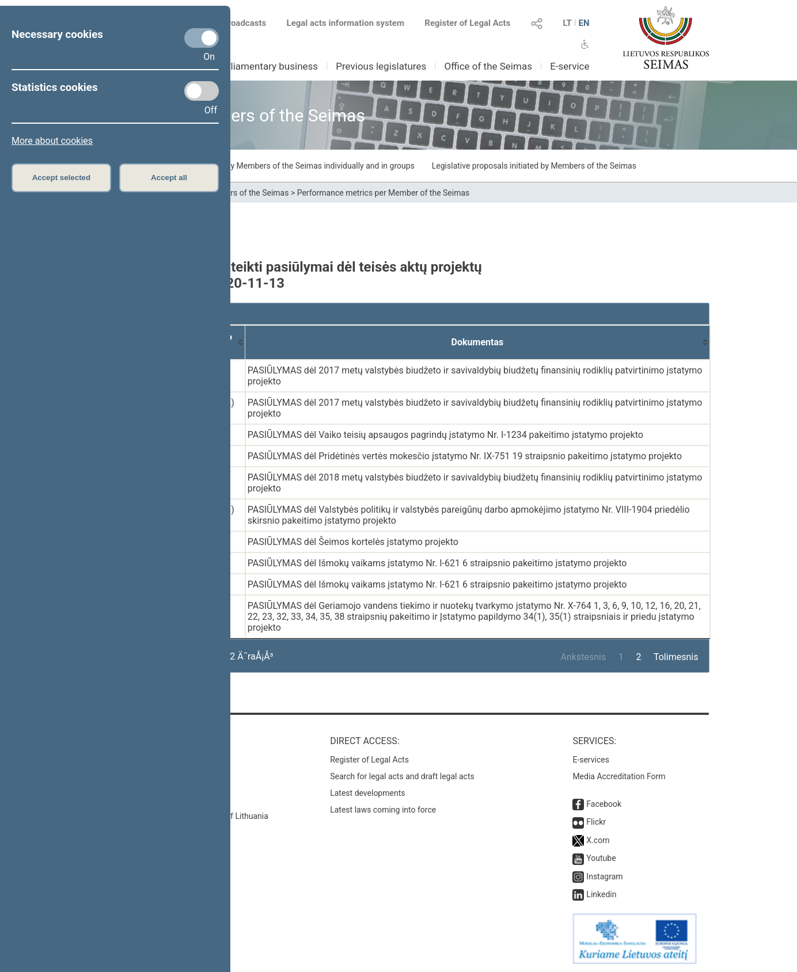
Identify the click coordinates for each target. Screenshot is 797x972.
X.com (597, 840)
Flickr (596, 821)
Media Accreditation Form (618, 776)
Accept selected (61, 177)
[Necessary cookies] (201, 38)
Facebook (603, 804)
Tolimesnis (676, 656)
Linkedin (601, 894)
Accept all (169, 177)
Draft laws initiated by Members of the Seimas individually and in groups (286, 165)
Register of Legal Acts (467, 23)
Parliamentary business (267, 66)
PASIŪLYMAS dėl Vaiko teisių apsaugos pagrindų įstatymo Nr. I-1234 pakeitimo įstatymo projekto (445, 434)
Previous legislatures (381, 66)
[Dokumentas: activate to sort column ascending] (477, 342)
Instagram (604, 876)
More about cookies (52, 140)
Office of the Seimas (488, 66)
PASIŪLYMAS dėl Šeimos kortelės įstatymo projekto (353, 541)
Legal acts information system (345, 23)
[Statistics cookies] (201, 91)
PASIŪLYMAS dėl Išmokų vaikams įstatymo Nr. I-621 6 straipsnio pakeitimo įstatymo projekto (437, 563)
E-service (569, 66)
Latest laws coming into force (383, 809)
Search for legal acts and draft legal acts (402, 776)
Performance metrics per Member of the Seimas (383, 192)
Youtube (601, 858)
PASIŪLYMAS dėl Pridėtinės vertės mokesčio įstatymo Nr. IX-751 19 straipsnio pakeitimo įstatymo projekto (465, 456)
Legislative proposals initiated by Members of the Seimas (534, 165)
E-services (590, 759)
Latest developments (367, 793)
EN (583, 23)
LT (567, 23)
